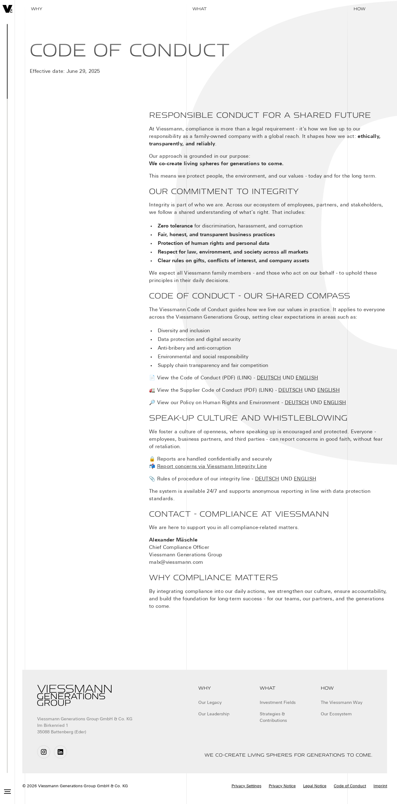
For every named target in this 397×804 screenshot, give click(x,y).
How (359, 8)
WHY (36, 8)
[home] (7, 9)
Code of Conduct (350, 786)
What (199, 8)
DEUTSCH (269, 378)
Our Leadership (213, 714)
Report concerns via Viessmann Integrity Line (212, 466)
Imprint (380, 786)
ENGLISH (307, 378)
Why (204, 688)
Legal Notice (314, 786)
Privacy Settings (246, 786)
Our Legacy (210, 702)
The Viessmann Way (341, 702)
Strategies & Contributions (273, 717)
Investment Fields (278, 702)
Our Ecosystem (336, 714)
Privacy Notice (282, 786)
